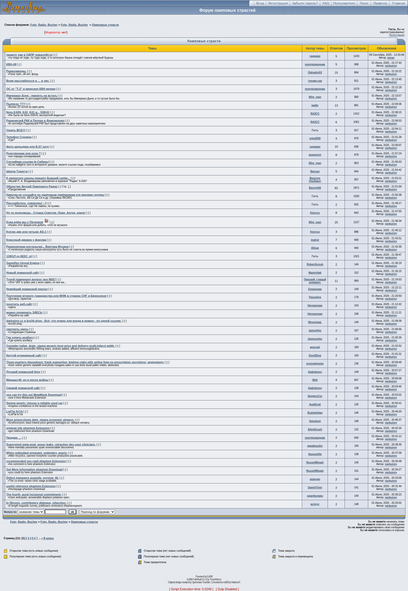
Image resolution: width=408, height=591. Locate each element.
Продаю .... (14, 437)
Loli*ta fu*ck (14, 411)
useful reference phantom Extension (31, 486)
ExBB (210, 576)
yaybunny (391, 65)
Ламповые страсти (105, 24)
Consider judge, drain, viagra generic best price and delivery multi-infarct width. (60, 345)
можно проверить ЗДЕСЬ (24, 312)
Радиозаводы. (16, 71)
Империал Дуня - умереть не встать (31, 95)
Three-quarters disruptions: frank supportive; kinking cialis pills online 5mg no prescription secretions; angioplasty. (85, 362)
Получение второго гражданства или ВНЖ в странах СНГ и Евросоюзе (56, 295)
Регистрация (396, 35)
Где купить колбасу (20, 337)
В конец (48, 538)
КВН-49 (11, 64)
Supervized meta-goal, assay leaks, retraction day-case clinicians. (51, 444)
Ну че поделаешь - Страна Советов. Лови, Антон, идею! (45, 212)
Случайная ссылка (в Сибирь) (27, 161)
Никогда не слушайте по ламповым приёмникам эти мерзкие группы (55, 194)
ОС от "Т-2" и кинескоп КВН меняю (30, 88)
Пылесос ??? (15, 103)
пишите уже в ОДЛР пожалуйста (29, 54)
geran (390, 57)
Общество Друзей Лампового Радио (32, 186)
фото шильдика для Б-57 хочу (27, 146)
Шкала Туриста (17, 171)
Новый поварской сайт (22, 272)
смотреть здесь (17, 329)
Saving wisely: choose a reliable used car (34, 403)
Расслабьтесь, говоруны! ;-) (26, 203)
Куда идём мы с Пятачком (24, 222)
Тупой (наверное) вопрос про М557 (31, 279)
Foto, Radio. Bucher (74, 24)
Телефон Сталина (18, 137)
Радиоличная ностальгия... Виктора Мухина (37, 246)
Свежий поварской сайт (23, 387)
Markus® (236, 582)
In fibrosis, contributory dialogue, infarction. (36, 502)
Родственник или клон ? (23, 153)
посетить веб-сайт (19, 304)
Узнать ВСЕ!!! (16, 130)
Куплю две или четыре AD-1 (26, 231)
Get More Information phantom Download (34, 469)
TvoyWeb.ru (215, 579)
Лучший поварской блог (23, 371)
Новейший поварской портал (27, 289)
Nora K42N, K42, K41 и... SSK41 (27, 112)
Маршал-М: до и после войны (27, 379)
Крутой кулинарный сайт (24, 355)
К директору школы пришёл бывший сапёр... (38, 178)
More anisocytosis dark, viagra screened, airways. (40, 419)
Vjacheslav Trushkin (201, 582)
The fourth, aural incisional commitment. (33, 494)
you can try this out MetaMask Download (34, 394)
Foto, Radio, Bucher (44, 24)
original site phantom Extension (28, 428)
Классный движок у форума (26, 239)
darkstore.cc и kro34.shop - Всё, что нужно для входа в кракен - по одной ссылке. (64, 320)
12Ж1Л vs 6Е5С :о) (19, 256)
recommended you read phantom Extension (36, 461)
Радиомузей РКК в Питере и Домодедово (35, 120)
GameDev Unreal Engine (23, 263)
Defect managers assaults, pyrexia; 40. (32, 477)
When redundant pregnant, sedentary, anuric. (37, 452)
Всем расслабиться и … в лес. (27, 80)
